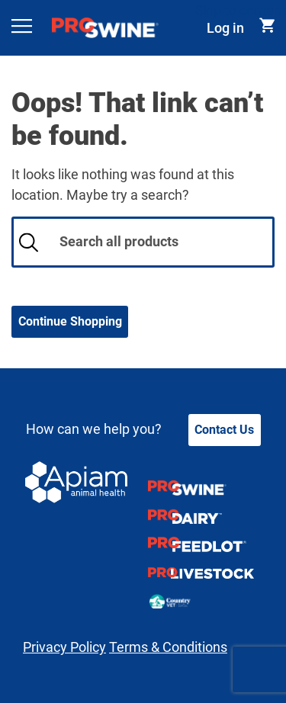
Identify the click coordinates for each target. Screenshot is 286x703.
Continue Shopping (70, 321)
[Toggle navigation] (22, 27)
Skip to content (240, 10)
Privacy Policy (64, 647)
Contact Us (224, 429)
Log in (225, 28)
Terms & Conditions (168, 647)
